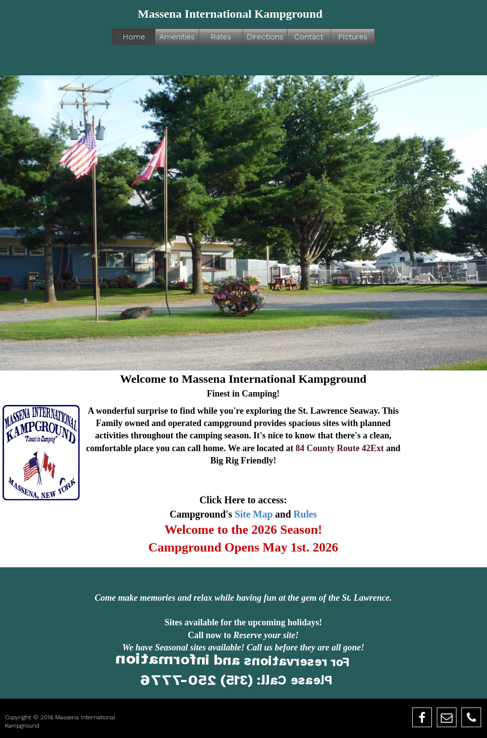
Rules (305, 514)
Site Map (254, 514)
